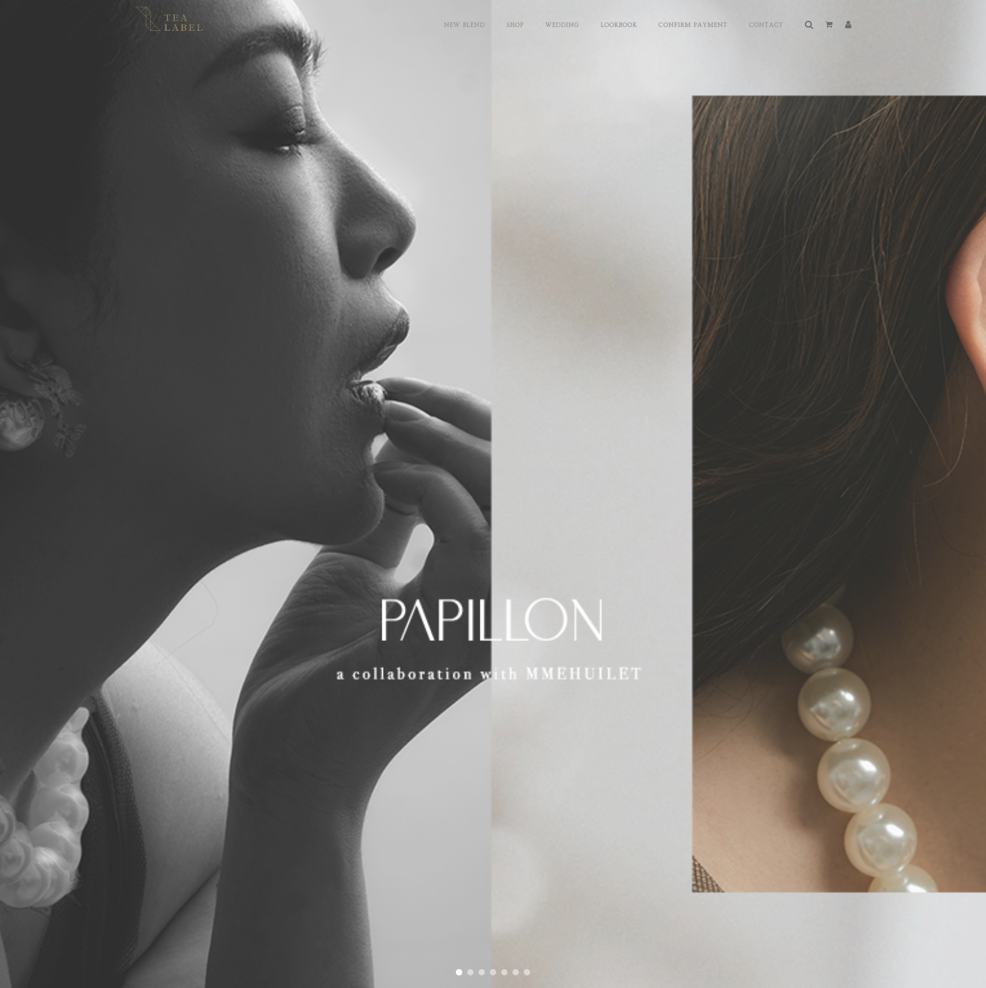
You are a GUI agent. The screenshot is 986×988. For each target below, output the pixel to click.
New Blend (464, 25)
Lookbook (619, 25)
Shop (515, 25)
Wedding (562, 25)
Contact (766, 25)
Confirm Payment (693, 25)
